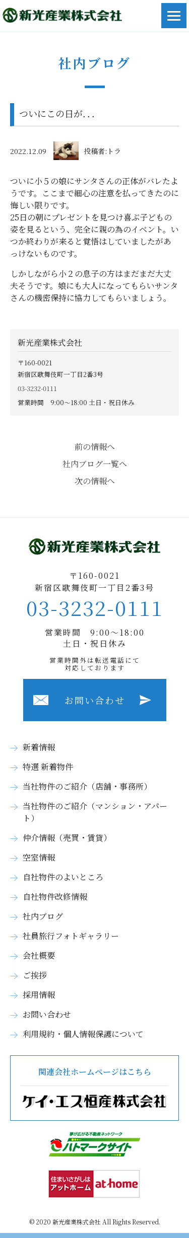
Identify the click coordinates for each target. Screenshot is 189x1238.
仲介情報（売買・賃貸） (67, 837)
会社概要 (39, 955)
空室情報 (39, 857)
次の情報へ (95, 481)
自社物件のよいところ (63, 877)
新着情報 (39, 747)
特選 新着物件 (48, 766)
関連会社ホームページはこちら (94, 1088)
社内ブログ (43, 916)
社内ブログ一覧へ (94, 464)
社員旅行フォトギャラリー (71, 936)
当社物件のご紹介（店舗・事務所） (87, 786)
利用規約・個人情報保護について (83, 1034)
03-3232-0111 (37, 388)
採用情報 (39, 994)
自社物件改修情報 (55, 896)
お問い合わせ (95, 700)
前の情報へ (95, 446)
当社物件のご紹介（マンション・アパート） (95, 812)
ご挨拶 (35, 975)
